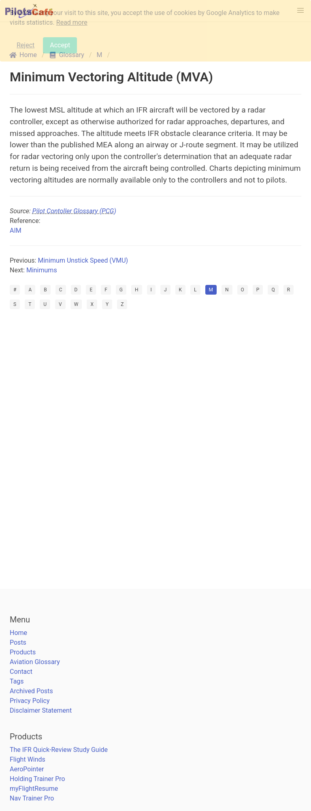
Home (18, 633)
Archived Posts (31, 691)
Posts (18, 642)
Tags (17, 681)
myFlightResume (34, 788)
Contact (21, 671)
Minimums (41, 270)
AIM (15, 230)
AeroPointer (27, 769)
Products (23, 652)
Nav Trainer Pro (32, 798)
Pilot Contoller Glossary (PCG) (74, 211)
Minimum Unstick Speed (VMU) (83, 260)
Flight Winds (27, 759)
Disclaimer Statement (41, 710)
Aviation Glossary (35, 662)
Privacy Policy (30, 701)
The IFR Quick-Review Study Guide (59, 750)
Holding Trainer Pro (37, 779)
